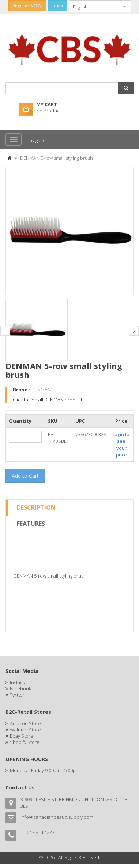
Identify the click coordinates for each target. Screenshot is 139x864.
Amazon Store (25, 723)
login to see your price (121, 444)
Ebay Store (21, 736)
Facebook (20, 688)
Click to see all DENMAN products (48, 399)
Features (31, 524)
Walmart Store (25, 729)
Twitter (17, 694)
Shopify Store (25, 742)
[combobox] (94, 6)
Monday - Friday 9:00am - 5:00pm (45, 770)
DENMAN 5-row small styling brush (56, 158)
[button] (126, 88)
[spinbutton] (25, 436)
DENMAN (41, 389)
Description (36, 507)
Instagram (20, 682)
